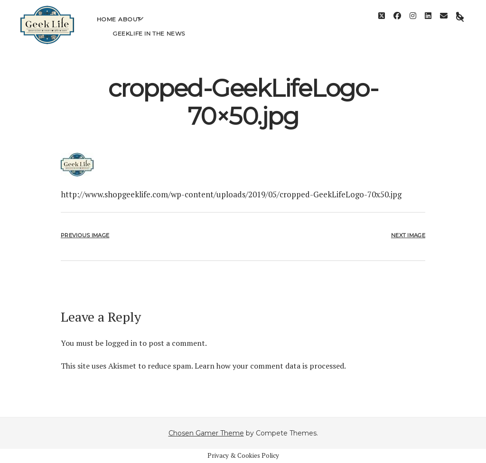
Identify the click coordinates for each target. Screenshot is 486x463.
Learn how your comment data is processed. (270, 366)
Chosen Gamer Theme (206, 433)
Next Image (408, 235)
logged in (121, 343)
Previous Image (85, 235)
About (129, 26)
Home (106, 26)
